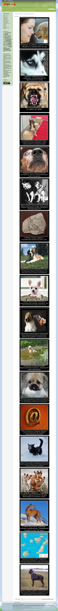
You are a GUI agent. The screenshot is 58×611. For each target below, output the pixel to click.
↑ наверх (18, 602)
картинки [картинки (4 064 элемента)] (8, 40)
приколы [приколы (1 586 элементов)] (9, 43)
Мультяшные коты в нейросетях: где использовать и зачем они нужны (7, 59)
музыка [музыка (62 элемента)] (7, 42)
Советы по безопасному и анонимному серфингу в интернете (6, 76)
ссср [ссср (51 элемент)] (5, 45)
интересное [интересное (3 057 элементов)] (8, 39)
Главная (5, 0)
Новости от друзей (5, 21)
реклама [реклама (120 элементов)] (7, 44)
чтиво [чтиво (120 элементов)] (10, 49)
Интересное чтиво (5, 17)
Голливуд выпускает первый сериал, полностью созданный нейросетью (7, 56)
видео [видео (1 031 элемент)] (6, 34)
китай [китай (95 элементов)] (4, 41)
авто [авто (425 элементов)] (5, 32)
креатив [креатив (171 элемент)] (10, 41)
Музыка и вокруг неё (6, 20)
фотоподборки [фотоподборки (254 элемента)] (6, 49)
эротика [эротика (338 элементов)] (9, 50)
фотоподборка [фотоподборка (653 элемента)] (6, 48)
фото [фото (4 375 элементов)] (10, 46)
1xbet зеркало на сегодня (6, 81)
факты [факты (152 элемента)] (11, 45)
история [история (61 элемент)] (4, 40)
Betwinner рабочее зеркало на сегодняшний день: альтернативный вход (7, 73)
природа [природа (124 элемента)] (4, 44)
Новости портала (5, 22)
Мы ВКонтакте (10, 0)
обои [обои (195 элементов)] (4, 43)
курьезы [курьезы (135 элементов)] (4, 42)
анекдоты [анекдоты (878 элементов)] (9, 32)
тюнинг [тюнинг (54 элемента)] (8, 45)
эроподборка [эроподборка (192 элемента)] (5, 50)
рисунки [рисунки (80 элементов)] (10, 44)
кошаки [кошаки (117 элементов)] (7, 41)
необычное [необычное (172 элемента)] (10, 42)
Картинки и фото (5, 18)
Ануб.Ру (15, 602)
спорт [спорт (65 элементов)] (4, 45)
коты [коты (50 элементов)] (5, 41)
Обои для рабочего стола (6, 23)
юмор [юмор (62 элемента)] (4, 51)
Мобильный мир (5, 19)
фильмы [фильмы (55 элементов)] (4, 46)
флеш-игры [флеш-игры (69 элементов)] (6, 46)
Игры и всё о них (5, 16)
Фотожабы (4, 28)
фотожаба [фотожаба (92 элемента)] (4, 47)
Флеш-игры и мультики (6, 27)
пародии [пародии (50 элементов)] (6, 43)
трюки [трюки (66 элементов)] (7, 45)
